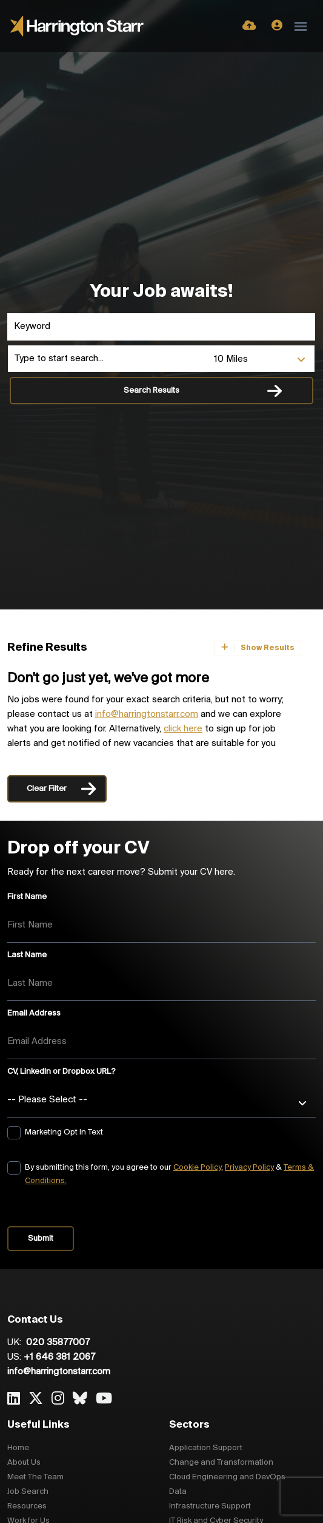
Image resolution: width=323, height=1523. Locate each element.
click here (183, 729)
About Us (24, 1462)
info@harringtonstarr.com (146, 714)
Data (178, 1491)
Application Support (205, 1448)
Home (18, 1448)
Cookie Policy (197, 1167)
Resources (27, 1506)
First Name (27, 896)
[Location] (108, 359)
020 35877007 (57, 1343)
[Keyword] (161, 327)
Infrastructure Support (210, 1506)
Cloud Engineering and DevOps (227, 1477)
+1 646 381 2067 (59, 1357)
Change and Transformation (221, 1462)
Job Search (27, 1491)
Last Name (27, 955)
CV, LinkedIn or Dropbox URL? (61, 1071)
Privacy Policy (249, 1167)
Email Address (34, 1013)
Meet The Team (35, 1477)
